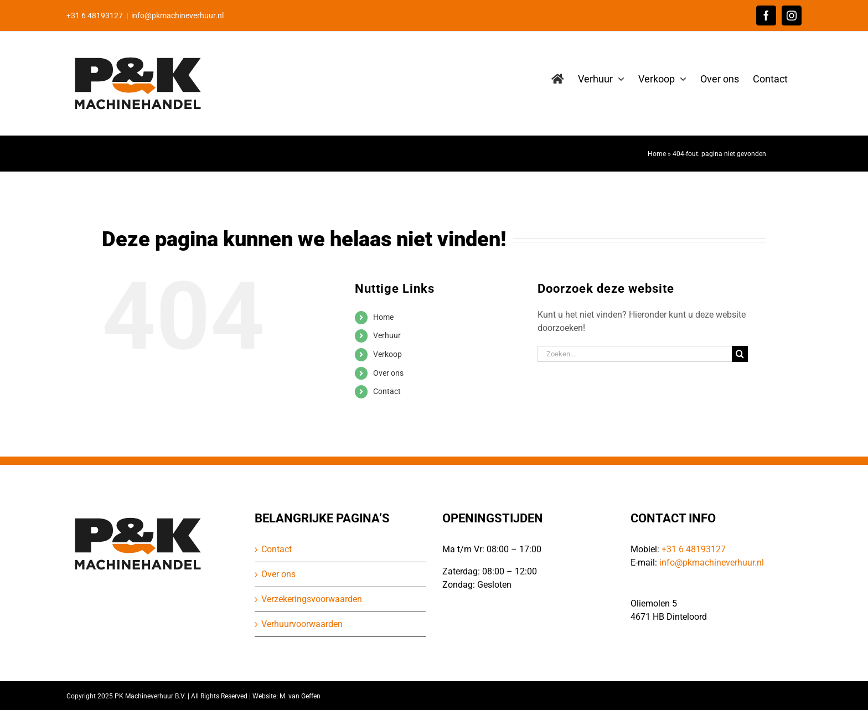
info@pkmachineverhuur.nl (177, 15)
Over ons (388, 373)
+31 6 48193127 (694, 549)
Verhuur (387, 335)
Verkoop (387, 354)
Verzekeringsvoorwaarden (311, 599)
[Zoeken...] (635, 354)
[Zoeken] (740, 354)
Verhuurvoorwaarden (302, 624)
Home (657, 154)
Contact (387, 391)
